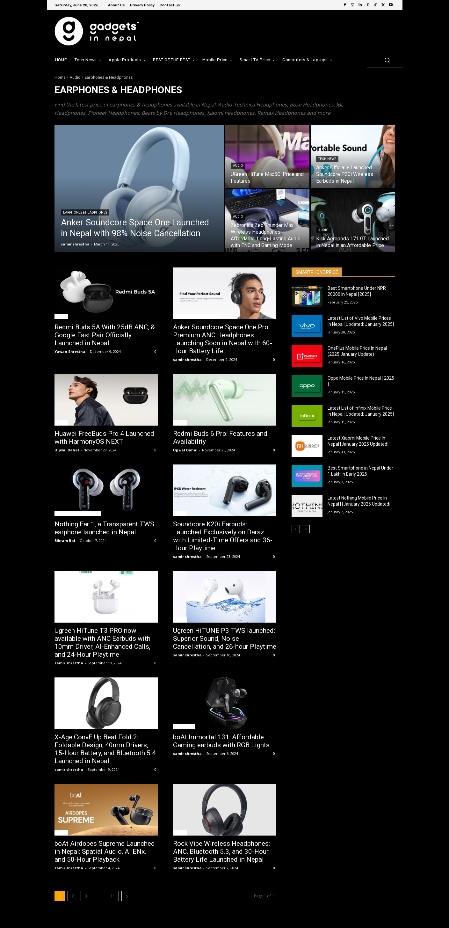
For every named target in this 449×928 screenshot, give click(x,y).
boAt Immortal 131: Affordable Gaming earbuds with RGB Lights (221, 741)
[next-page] (126, 896)
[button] (387, 59)
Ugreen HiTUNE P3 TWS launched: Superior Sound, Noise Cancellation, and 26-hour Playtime (224, 638)
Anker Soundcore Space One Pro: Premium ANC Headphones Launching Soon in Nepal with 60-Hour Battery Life (222, 339)
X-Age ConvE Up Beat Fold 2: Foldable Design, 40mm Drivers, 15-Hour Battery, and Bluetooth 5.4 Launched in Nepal (105, 749)
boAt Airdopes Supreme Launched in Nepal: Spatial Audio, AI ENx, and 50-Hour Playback (104, 851)
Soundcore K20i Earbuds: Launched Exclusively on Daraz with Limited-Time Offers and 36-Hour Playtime (222, 536)
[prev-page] (296, 529)
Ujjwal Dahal (66, 450)
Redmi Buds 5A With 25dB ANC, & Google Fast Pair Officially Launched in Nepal (104, 335)
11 (113, 896)
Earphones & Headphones (85, 212)
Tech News (327, 159)
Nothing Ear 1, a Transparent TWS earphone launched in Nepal (104, 528)
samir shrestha (187, 359)
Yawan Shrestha (69, 351)
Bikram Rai (64, 540)
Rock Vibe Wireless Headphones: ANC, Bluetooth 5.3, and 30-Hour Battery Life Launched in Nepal (221, 851)
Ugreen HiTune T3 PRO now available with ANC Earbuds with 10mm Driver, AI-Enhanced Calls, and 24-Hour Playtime (102, 642)
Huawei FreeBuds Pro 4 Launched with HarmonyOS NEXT (104, 437)
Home (60, 77)
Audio (75, 77)
